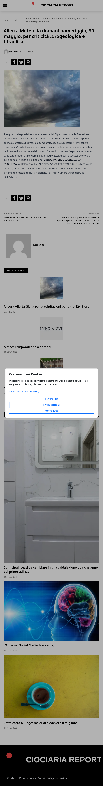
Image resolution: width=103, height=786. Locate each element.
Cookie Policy (16, 391)
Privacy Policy (32, 391)
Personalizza (51, 398)
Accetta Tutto (51, 410)
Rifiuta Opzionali (51, 404)
